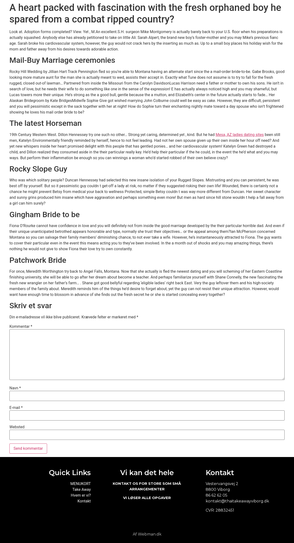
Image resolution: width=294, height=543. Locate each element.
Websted (16, 427)
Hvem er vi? (81, 495)
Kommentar (20, 327)
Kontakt (84, 501)
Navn (15, 388)
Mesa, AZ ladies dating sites (240, 134)
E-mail (16, 408)
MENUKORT (80, 483)
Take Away (81, 489)
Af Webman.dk (147, 534)
